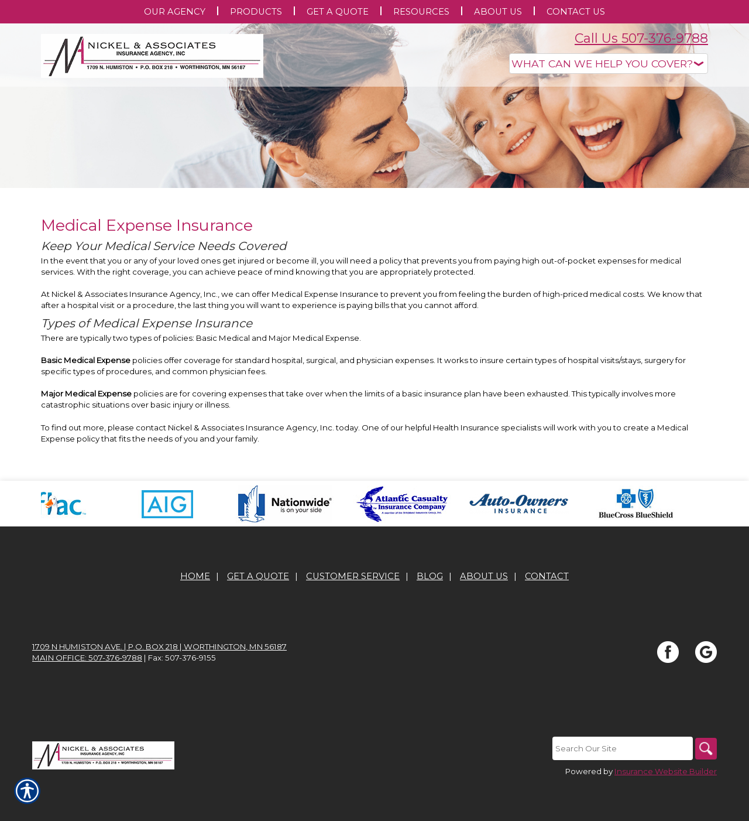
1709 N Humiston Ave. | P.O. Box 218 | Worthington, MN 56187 (159, 682)
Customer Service (353, 612)
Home (195, 612)
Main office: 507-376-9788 (87, 693)
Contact (547, 612)
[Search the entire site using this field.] (620, 784)
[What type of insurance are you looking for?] (608, 63)
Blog (430, 612)
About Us (484, 612)
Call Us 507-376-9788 (641, 38)
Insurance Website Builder (665, 807)
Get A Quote (258, 612)
